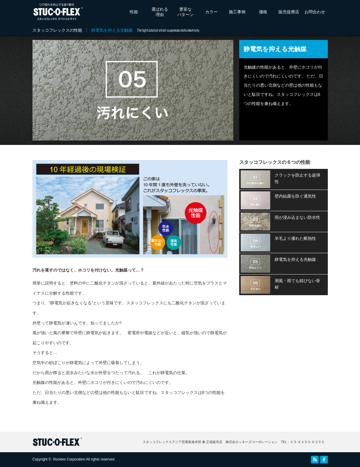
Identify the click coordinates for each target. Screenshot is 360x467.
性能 (134, 11)
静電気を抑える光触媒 (295, 259)
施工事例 (237, 11)
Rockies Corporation (69, 459)
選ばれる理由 (160, 12)
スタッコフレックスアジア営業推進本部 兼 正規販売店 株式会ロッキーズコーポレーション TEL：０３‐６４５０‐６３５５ (234, 442)
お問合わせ (314, 11)
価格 (263, 11)
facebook (324, 459)
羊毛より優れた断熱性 (295, 238)
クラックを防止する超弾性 (297, 178)
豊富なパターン (185, 12)
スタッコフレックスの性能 (57, 30)
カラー (211, 11)
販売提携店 (288, 11)
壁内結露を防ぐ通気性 (295, 196)
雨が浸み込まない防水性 (297, 217)
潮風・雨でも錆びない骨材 (297, 284)
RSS (315, 459)
